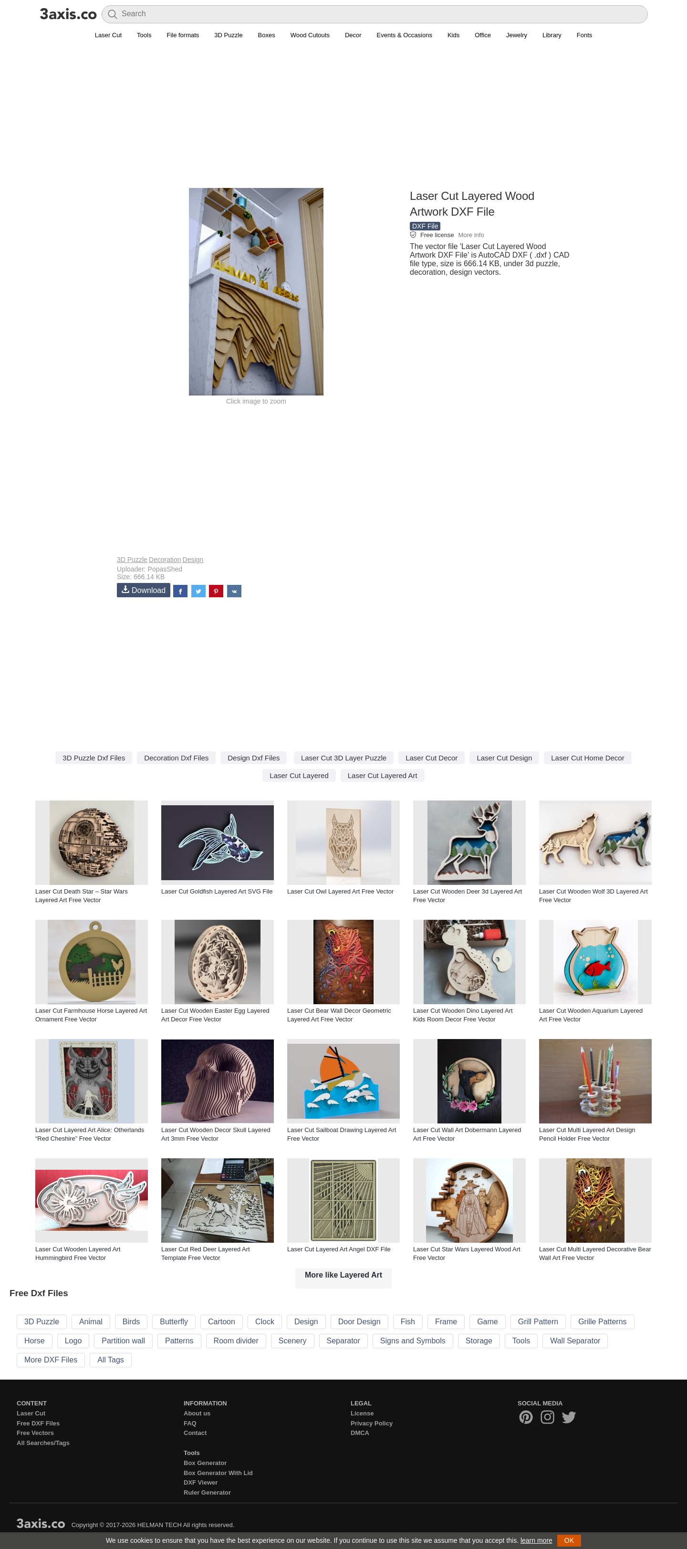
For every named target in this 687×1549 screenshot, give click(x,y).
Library (552, 35)
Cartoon (221, 1322)
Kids (453, 35)
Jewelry (516, 35)
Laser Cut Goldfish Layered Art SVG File (216, 891)
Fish (408, 1322)
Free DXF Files (38, 1423)
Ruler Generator (207, 1492)
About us (197, 1413)
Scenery (293, 1341)
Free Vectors (35, 1432)
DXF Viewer (201, 1482)
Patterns (179, 1341)
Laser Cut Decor (432, 758)
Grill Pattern (538, 1322)
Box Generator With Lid (218, 1472)
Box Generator (205, 1462)
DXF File (425, 226)
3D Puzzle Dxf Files (93, 758)
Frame (446, 1322)
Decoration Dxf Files (176, 758)
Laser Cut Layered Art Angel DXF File (339, 1249)
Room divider (236, 1341)
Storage (479, 1341)
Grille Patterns (602, 1322)
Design (193, 559)
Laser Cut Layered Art (382, 775)
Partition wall (123, 1341)
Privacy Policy (372, 1423)
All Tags (110, 1360)
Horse (34, 1341)
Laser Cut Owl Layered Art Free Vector (340, 891)
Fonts (585, 35)
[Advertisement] (343, 120)
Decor (353, 35)
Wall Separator (575, 1341)
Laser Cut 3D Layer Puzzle (343, 758)
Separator (343, 1341)
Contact (195, 1432)
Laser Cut (108, 35)
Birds (131, 1322)
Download (144, 589)
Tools (144, 35)
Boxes (266, 35)
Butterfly (174, 1322)
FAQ (190, 1423)
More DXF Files (50, 1360)
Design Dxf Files (254, 758)
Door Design (359, 1322)
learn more (536, 1540)
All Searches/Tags (43, 1442)
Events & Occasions (404, 35)
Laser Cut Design (504, 758)
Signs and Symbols (413, 1341)
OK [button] (569, 1540)
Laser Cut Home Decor (587, 758)
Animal (91, 1322)
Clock (264, 1322)
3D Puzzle (228, 35)
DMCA (360, 1432)
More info (471, 235)
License (362, 1413)
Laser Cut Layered (299, 775)
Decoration (165, 559)
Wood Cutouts (310, 35)
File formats (183, 35)
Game (487, 1322)
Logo (73, 1341)
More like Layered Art (343, 1275)
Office (483, 35)
